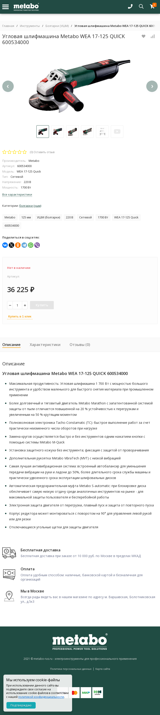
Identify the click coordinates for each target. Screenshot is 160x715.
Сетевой (85, 217)
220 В (69, 217)
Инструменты (30, 25)
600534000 (12, 225)
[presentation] (8, 86)
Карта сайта (102, 668)
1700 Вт (103, 217)
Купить (42, 305)
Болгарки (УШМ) (57, 25)
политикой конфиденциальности (41, 697)
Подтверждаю (21, 705)
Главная (8, 25)
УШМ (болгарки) (48, 217)
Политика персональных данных (71, 668)
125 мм (26, 217)
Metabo (10, 217)
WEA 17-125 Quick (126, 217)
